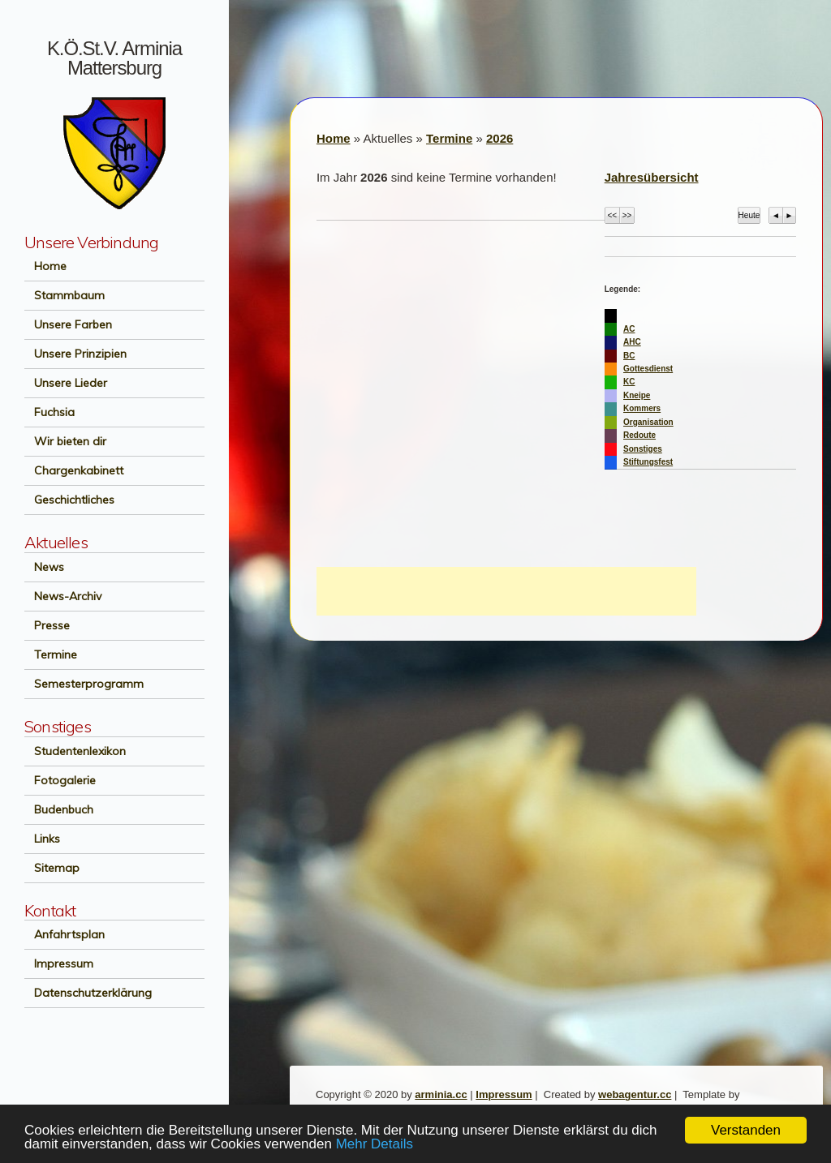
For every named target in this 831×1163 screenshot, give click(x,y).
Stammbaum (64, 295)
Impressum (58, 963)
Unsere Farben (68, 324)
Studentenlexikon (75, 751)
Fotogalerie (60, 780)
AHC (632, 341)
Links (42, 838)
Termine (50, 654)
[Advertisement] (506, 591)
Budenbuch (58, 809)
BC (629, 355)
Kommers (642, 408)
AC (629, 328)
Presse (47, 625)
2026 (499, 138)
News (44, 567)
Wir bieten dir (65, 441)
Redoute (639, 435)
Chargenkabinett (73, 470)
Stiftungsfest (648, 461)
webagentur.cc (634, 1094)
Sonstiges (642, 448)
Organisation (648, 422)
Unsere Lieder (65, 383)
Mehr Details (374, 1144)
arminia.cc (441, 1094)
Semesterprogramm (84, 683)
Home (45, 266)
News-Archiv (62, 596)
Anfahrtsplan (64, 934)
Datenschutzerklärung (88, 992)
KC (629, 381)
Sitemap (52, 867)
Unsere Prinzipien (75, 353)
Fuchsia (49, 412)
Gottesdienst (648, 368)
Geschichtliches (69, 499)
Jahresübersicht (652, 177)
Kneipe (636, 395)
